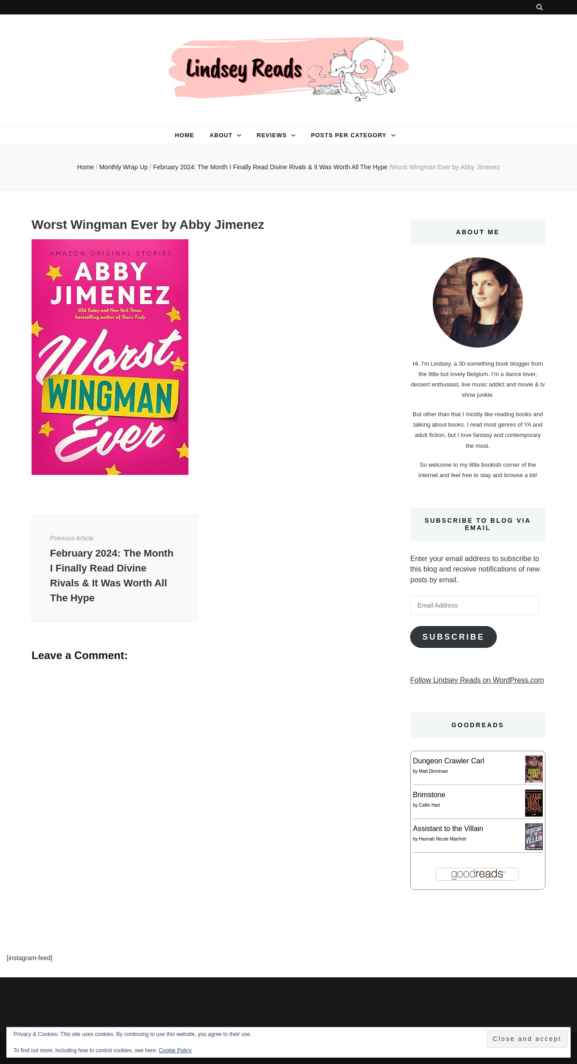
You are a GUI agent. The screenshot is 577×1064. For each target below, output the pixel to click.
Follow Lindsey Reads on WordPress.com (477, 680)
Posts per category (349, 135)
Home (184, 135)
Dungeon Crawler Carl (448, 761)
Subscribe (453, 636)
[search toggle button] (539, 7)
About (221, 135)
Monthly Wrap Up (123, 167)
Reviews (271, 135)
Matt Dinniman (433, 771)
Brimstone (429, 795)
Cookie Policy (175, 1050)
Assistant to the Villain (448, 828)
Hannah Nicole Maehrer (443, 838)
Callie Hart (429, 805)
